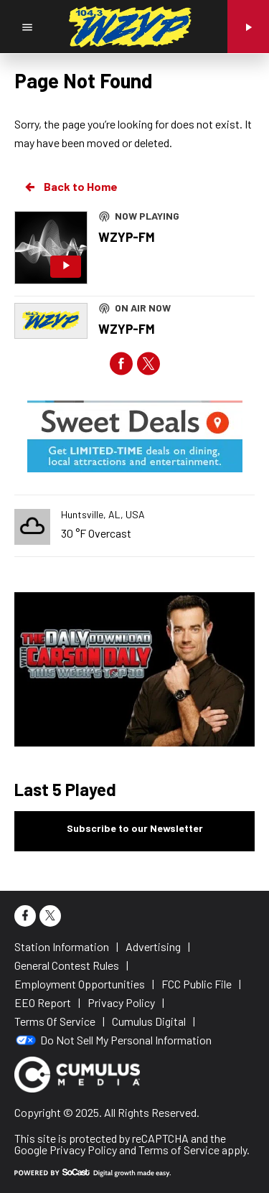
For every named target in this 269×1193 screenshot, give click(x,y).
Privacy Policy (83, 1149)
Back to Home (70, 186)
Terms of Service (179, 1149)
